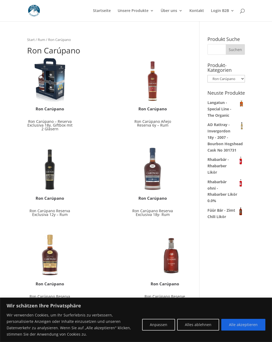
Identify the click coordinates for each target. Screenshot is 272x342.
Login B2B (220, 11)
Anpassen (158, 324)
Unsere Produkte (133, 11)
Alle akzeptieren (243, 324)
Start (31, 39)
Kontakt (196, 11)
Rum (41, 39)
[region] (136, 320)
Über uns (169, 11)
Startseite (102, 11)
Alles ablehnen (198, 324)
